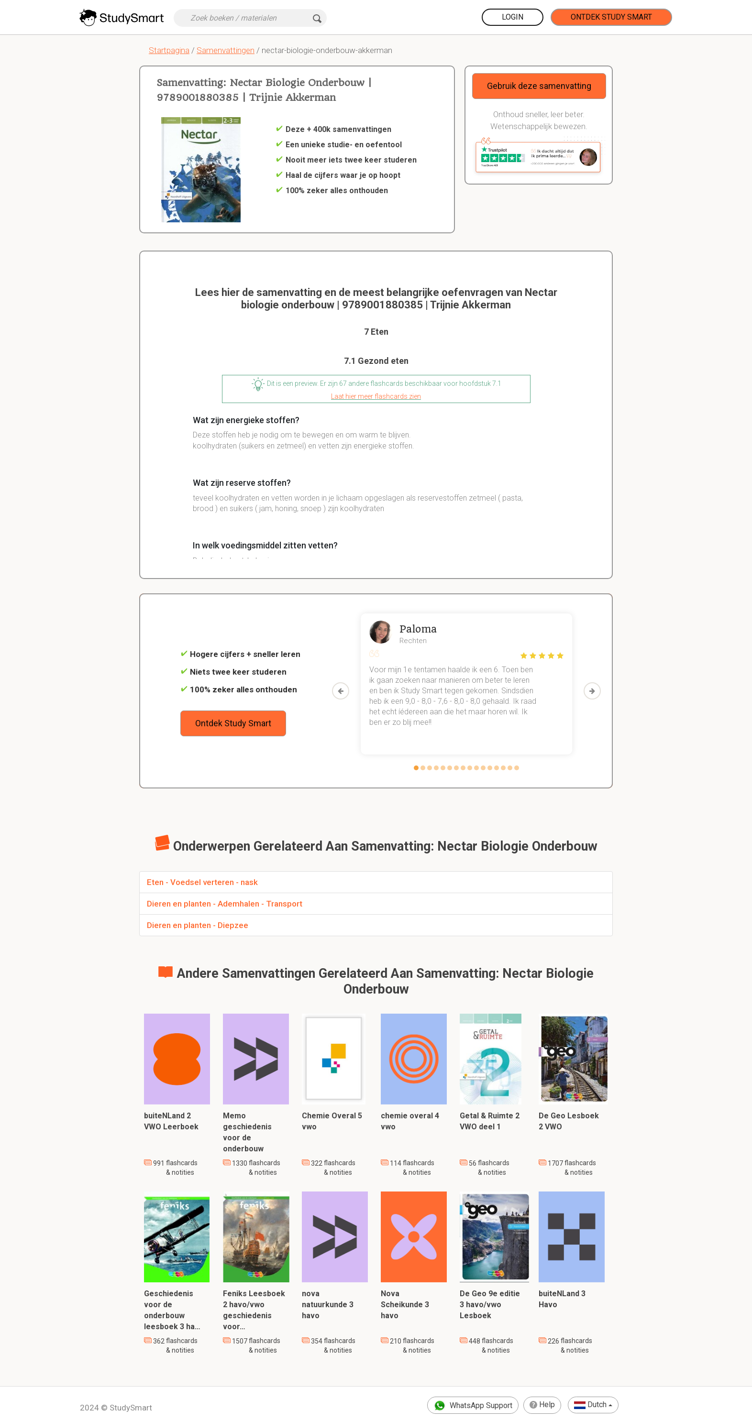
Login (512, 17)
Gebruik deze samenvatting (539, 86)
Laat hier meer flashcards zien (376, 396)
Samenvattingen (225, 50)
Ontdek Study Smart (611, 17)
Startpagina (169, 50)
